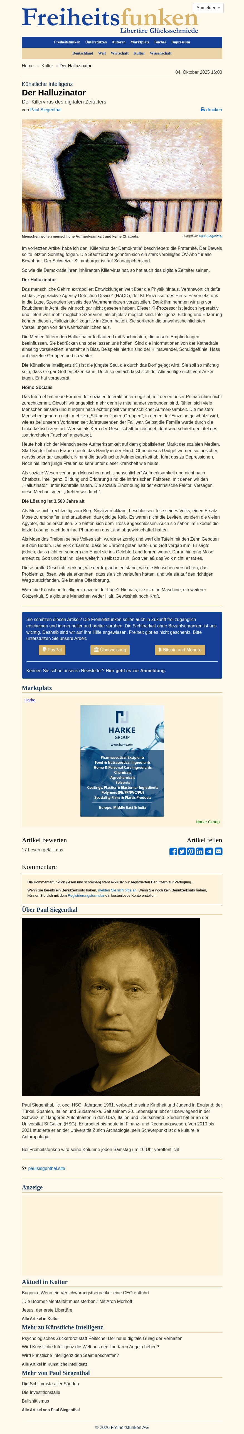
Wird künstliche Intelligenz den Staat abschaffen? (70, 1355)
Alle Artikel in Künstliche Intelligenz (54, 1364)
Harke (30, 700)
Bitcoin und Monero (180, 649)
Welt (102, 53)
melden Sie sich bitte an (117, 890)
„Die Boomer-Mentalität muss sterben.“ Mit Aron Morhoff (77, 1301)
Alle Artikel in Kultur (40, 1318)
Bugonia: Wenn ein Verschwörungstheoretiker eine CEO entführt (85, 1292)
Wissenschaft (160, 53)
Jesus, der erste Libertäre (47, 1310)
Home (28, 65)
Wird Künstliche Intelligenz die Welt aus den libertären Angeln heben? (90, 1346)
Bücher (160, 42)
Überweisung (110, 649)
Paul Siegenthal (45, 109)
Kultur (139, 53)
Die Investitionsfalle (41, 1392)
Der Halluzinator (122, 88)
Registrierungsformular (86, 895)
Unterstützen (96, 42)
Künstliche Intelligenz (74, 1327)
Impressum (180, 42)
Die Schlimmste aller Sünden (50, 1383)
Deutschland (82, 53)
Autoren (118, 42)
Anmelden (208, 7)
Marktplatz (139, 42)
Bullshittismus (35, 1401)
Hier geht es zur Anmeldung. (136, 670)
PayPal (52, 649)
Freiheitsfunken (67, 42)
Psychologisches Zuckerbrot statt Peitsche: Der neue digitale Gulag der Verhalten (102, 1338)
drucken (211, 109)
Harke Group (208, 821)
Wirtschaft (120, 53)
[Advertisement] (122, 1236)
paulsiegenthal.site (43, 1168)
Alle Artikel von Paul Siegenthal (51, 1410)
